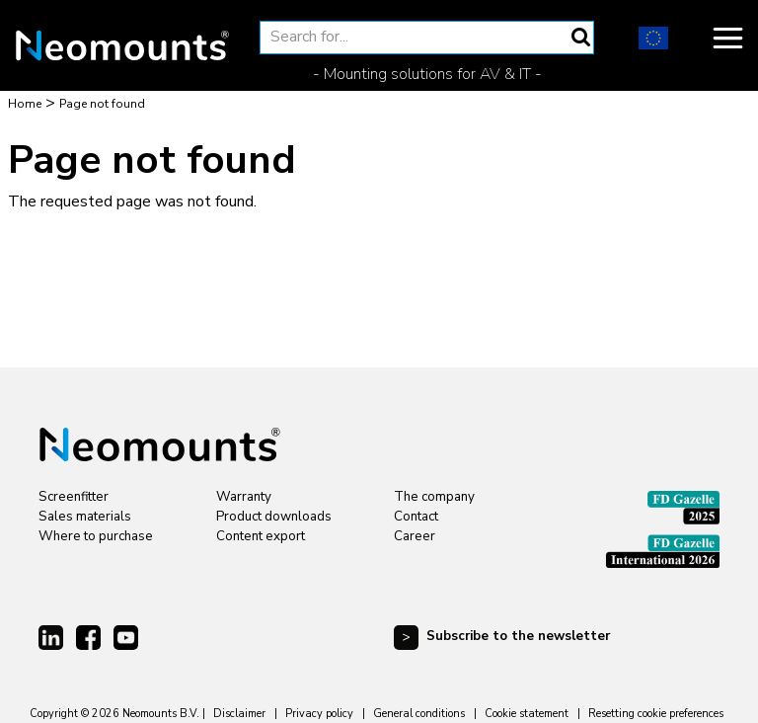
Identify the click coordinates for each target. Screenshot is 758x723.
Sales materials (84, 516)
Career (414, 536)
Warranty (243, 497)
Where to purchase (95, 536)
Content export (260, 536)
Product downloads (274, 516)
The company (434, 497)
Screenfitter (73, 497)
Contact (416, 516)
